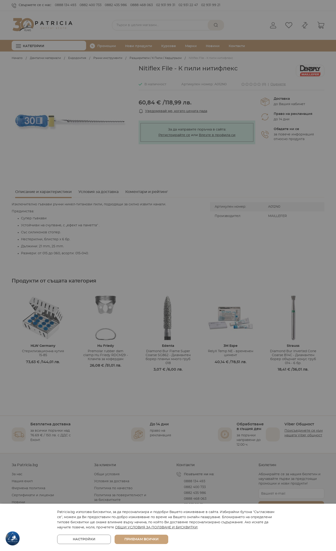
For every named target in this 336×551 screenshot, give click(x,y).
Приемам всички (141, 539)
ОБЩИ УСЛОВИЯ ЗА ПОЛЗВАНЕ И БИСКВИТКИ (156, 527)
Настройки (84, 539)
